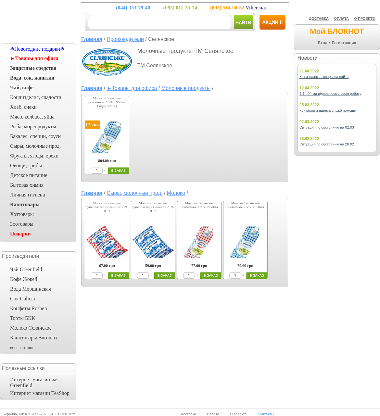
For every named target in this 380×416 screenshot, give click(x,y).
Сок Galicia (22, 298)
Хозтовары (22, 214)
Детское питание (28, 175)
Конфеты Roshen (28, 308)
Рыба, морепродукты (33, 126)
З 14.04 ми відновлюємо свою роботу (330, 93)
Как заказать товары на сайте (323, 77)
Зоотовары (21, 224)
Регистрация (344, 43)
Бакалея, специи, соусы (35, 136)
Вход (322, 43)
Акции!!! (272, 22)
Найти (243, 22)
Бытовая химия (27, 185)
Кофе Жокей (23, 279)
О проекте (238, 414)
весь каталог (22, 347)
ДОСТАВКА (319, 18)
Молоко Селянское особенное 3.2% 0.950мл (199, 205)
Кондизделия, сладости (35, 97)
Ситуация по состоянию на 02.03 (326, 127)
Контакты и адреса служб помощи (327, 110)
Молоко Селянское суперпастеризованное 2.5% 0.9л (153, 207)
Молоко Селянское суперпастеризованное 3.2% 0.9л (107, 207)
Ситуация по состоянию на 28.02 (326, 144)
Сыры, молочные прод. (35, 146)
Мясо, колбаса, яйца (32, 117)
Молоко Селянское (31, 328)
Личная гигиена (27, 194)
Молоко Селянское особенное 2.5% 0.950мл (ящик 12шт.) (106, 102)
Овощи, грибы (26, 165)
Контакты (266, 414)
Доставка (188, 414)
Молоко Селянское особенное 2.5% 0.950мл (245, 205)
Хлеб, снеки (23, 107)
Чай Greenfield (26, 269)
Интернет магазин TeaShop (40, 393)
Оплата (213, 414)
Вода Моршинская (30, 289)
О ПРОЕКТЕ (364, 18)
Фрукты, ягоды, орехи (34, 155)
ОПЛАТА (341, 18)
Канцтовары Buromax (33, 337)
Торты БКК (22, 318)
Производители (125, 39)
